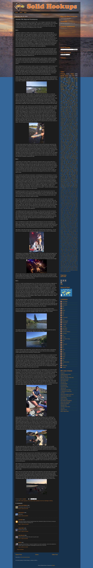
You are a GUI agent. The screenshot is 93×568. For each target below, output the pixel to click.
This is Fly (62, 408)
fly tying (67, 116)
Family (62, 209)
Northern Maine (63, 236)
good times (72, 116)
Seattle (63, 175)
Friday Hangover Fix (66, 110)
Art (64, 191)
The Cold (69, 181)
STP (77, 244)
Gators (62, 214)
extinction (63, 154)
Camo (67, 198)
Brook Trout (64, 75)
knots (70, 267)
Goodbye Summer (67, 165)
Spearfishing (63, 179)
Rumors (70, 244)
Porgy (77, 239)
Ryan (63, 345)
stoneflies (76, 270)
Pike (63, 173)
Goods (73, 165)
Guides (62, 113)
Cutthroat (68, 202)
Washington (46, 500)
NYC (66, 232)
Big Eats (62, 108)
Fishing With (74, 163)
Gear (61, 131)
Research (76, 242)
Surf (75, 180)
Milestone (62, 231)
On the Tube (65, 237)
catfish (69, 266)
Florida (63, 101)
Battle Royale (67, 117)
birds (66, 265)
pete (63, 363)
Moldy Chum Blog (64, 399)
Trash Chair (63, 259)
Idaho (76, 103)
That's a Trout (70, 253)
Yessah (68, 107)
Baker (63, 306)
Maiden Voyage (73, 169)
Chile (72, 199)
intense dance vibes (67, 186)
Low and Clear (74, 226)
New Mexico (67, 233)
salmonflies (68, 156)
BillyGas (63, 310)
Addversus (63, 372)
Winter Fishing (65, 185)
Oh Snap (68, 78)
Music (66, 94)
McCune (76, 227)
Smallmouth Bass (69, 124)
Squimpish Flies (64, 405)
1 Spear (67, 187)
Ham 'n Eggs (66, 216)
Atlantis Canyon (73, 157)
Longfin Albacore (63, 226)
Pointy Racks (67, 239)
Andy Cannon (21, 512)
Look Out (68, 226)
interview (63, 267)
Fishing (63, 74)
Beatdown (74, 111)
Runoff (74, 244)
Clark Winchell (21, 535)
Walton (67, 260)
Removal (72, 242)
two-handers (71, 137)
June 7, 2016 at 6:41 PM (23, 538)
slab (72, 270)
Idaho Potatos (63, 220)
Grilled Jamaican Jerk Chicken (69, 215)
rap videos (62, 156)
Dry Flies (74, 141)
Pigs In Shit (76, 171)
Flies (70, 86)
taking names (72, 97)
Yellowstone (62, 265)
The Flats (74, 253)
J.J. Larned (64, 324)
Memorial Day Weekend (72, 230)
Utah (77, 259)
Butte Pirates (63, 197)
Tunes (62, 135)
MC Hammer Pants (64, 133)
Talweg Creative (63, 181)
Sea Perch (76, 245)
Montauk (66, 231)
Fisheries (62, 163)
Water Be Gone (72, 260)
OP (73, 236)
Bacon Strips (69, 158)
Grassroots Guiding (64, 386)
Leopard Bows (63, 225)
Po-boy (63, 239)
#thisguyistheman (75, 156)
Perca (65, 238)
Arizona (62, 191)
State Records (68, 179)
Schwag (74, 123)
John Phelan (64, 333)
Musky (73, 147)
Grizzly (65, 167)
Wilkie (75, 261)
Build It (75, 196)
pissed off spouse (63, 270)
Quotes (62, 84)
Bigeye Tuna (75, 100)
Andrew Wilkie (64, 301)
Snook (68, 176)
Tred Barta (68, 259)
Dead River (73, 202)
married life (69, 154)
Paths (61, 238)
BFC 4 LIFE (21, 500)
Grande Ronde (72, 214)
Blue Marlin (74, 117)
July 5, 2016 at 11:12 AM (23, 546)
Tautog (76, 250)
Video (72, 74)
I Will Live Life (63, 388)
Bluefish (72, 193)
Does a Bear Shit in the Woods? (67, 129)
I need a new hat (73, 219)
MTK (61, 227)
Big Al (63, 308)
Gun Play (69, 167)
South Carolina (73, 176)
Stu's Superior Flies (72, 151)
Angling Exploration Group (66, 374)
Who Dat (71, 261)
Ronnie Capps (67, 243)
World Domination (64, 125)
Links (64, 81)
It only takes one (66, 222)
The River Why (64, 256)
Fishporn (75, 210)
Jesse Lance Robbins (22, 505)
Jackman (72, 222)
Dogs (75, 129)
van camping (63, 271)
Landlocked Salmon (70, 82)
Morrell (19, 542)
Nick (63, 342)
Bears (63, 128)
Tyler (63, 351)
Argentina (67, 157)
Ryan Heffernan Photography (66, 400)
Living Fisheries (64, 397)
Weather (65, 135)
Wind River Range (64, 262)
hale (77, 266)
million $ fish (75, 186)
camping (65, 266)
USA (70, 182)
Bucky (63, 312)
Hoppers (62, 219)
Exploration (67, 208)
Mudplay (62, 232)
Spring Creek (64, 151)
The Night (74, 152)
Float (67, 130)
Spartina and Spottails (65, 403)
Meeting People (63, 230)
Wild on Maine (71, 153)
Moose (65, 170)
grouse (74, 266)
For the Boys (69, 164)
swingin (63, 187)
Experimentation (70, 103)
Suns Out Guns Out (69, 180)
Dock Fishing (75, 203)
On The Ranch (70, 122)
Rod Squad (67, 174)
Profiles (72, 173)
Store (25, 12)
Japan (75, 222)
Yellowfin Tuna (64, 89)
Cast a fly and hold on (71, 118)
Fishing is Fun (63, 164)
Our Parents (70, 237)
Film (65, 209)
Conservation (71, 140)
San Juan (67, 245)
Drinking (70, 141)
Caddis (71, 197)
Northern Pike (63, 91)
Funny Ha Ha (73, 112)
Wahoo (62, 114)
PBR (71, 171)
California (63, 198)
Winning (51, 500)
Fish (73, 75)
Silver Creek (74, 248)
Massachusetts (67, 147)
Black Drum (62, 193)
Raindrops (67, 242)
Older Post (55, 554)
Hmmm (74, 90)
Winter (66, 97)
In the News (71, 168)
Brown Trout (64, 77)
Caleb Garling (75, 197)
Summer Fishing (73, 113)
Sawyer (63, 349)
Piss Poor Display (69, 123)
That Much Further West (65, 406)
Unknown (63, 353)
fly (71, 266)
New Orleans (73, 233)
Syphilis (73, 250)
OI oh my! (72, 148)
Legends (62, 146)
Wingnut (63, 356)
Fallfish (75, 208)
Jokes (62, 145)
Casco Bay (71, 198)
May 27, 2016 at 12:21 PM (23, 524)
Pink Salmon (69, 238)
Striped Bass (75, 91)
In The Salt (72, 221)
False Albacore (66, 112)
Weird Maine (67, 114)
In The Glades (67, 221)
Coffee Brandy (75, 108)
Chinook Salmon (63, 119)
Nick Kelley (67, 148)
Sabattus (63, 245)
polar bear (69, 270)
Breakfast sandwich (69, 139)
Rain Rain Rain (66, 150)
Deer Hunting (66, 203)
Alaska (76, 125)
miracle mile (74, 267)
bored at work (71, 265)
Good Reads (66, 214)
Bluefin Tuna (64, 86)
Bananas (76, 137)
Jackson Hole (63, 169)
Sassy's (71, 245)
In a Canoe (66, 168)
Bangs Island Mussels (72, 191)
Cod (70, 162)
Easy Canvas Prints (64, 380)
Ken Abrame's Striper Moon (66, 395)
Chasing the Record (67, 199)
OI (70, 89)
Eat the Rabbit (63, 142)
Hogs (73, 167)
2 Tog (70, 187)
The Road (62, 182)
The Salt (75, 79)
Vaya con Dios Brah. (64, 153)
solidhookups (64, 365)
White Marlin (74, 114)
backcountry (63, 116)
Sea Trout (42, 500)
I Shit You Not (66, 131)
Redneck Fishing (68, 102)
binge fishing (71, 135)
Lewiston (68, 225)
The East (69, 152)
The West (68, 95)
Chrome (62, 162)
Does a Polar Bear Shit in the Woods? (68, 204)
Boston (63, 139)
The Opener (76, 255)
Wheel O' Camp (66, 261)
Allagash (63, 157)
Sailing (71, 174)
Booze (69, 81)
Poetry (70, 133)
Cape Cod (68, 108)
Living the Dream (73, 225)
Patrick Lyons (64, 344)
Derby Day (70, 203)
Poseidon (74, 110)
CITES (67, 197)
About (21, 12)
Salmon (75, 134)
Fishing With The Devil (68, 210)
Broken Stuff (69, 196)
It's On (63, 105)
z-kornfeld (20, 519)
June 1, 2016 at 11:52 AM (23, 531)
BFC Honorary (63, 99)
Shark (68, 175)
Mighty (62, 170)
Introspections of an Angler (66, 389)
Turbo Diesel (73, 259)
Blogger (53, 565)
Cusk (64, 202)
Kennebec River (73, 131)
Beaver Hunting (68, 128)
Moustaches (71, 231)
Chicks (65, 140)
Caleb (63, 313)
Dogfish (76, 204)
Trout (67, 182)
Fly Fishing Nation (64, 383)
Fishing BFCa (67, 163)
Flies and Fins (63, 382)
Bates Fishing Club (64, 375)
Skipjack (62, 249)
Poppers (67, 173)
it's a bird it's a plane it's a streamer (68, 136)
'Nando (63, 358)
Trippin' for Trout (64, 409)
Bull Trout (70, 159)
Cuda (61, 202)
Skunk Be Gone (74, 106)
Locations (67, 146)
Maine (69, 91)
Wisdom (75, 262)
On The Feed (63, 171)
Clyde (66, 162)
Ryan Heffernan (69, 134)
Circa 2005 (76, 199)
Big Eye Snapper (68, 192)
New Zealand (67, 100)
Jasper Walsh (21, 528)
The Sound (69, 256)
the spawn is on (71, 125)
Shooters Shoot (67, 248)
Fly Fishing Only (64, 385)
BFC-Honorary (64, 85)
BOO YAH (72, 85)
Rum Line (65, 244)
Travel (75, 124)
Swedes (69, 250)
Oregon (68, 171)
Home (16, 12)
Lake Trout (69, 105)
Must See (70, 170)
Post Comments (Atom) (25, 557)
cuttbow (71, 185)
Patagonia (74, 237)
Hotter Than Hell (67, 219)
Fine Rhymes (70, 209)
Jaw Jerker (63, 392)
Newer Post (18, 554)
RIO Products (63, 242)
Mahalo (68, 169)
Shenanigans (73, 175)
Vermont (74, 182)
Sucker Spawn (63, 152)
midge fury (74, 154)
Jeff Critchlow (64, 329)
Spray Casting (64, 250)
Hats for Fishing (71, 216)
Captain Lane (75, 128)
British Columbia (63, 196)
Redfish (63, 134)
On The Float (30, 500)
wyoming (62, 111)
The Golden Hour (73, 254)
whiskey (68, 271)
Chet (63, 315)
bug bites (25, 500)
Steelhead (68, 79)
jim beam (67, 267)
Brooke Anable (63, 159)
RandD (72, 150)
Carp (61, 140)
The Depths (74, 181)
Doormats (68, 205)
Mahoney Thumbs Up (67, 227)
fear (74, 185)
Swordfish (64, 107)
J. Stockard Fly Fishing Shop (66, 391)
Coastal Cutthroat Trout (72, 119)
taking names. (67, 90)
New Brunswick (71, 232)
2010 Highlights (75, 187)
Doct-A (63, 319)
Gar (74, 164)
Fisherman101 (64, 322)
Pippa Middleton (75, 238)
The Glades (67, 254)
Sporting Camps (75, 249)
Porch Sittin (72, 239)
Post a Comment (20, 549)
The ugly (73, 256)
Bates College (68, 111)
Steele (73, 77)
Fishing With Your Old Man (71, 142)
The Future (62, 254)
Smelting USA (63, 176)
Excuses (74, 162)
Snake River (69, 249)
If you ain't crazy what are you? (71, 220)
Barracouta (62, 192)
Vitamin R (63, 260)
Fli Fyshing (62, 130)
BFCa (62, 78)
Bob (75, 193)
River (62, 243)
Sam (63, 347)
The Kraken (62, 255)
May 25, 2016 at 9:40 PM (23, 515)
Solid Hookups (71, 84)
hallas (63, 360)
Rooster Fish (73, 243)
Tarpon (74, 102)
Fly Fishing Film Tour (72, 130)
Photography (72, 94)
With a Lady (63, 103)
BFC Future (74, 107)
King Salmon (67, 113)
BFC (67, 191)
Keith (63, 335)
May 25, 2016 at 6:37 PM (23, 508)
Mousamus (62, 122)
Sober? (62, 95)
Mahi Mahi (71, 99)
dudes (76, 153)
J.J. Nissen (64, 326)
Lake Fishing (74, 145)
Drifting (66, 141)
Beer (61, 112)
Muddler (75, 231)
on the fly (65, 137)
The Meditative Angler (69, 255)
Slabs (65, 249)
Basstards (74, 158)
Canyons (62, 96)
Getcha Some (69, 101)
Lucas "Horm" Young (66, 338)
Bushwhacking (63, 118)
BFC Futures (63, 158)
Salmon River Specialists (65, 402)
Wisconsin (70, 262)
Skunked (62, 124)
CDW (75, 139)
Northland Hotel (69, 236)
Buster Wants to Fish (65, 379)
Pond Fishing (75, 133)
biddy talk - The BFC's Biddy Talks (67, 377)
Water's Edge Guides (65, 411)
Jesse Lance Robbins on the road (67, 394)
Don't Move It (64, 205)
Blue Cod (67, 193)
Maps (72, 227)
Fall (71, 208)
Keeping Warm (67, 145)
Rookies (76, 150)
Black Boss (74, 192)
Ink (75, 168)
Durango (76, 205)
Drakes (72, 205)
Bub (72, 196)
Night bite (74, 170)
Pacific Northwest (36, 500)
